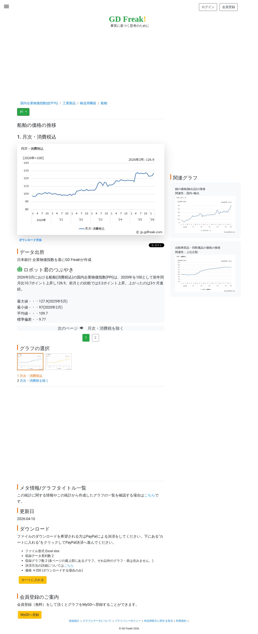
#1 (22, 112)
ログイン (208, 7)
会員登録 (228, 7)
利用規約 (181, 620)
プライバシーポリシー (128, 620)
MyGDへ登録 (30, 615)
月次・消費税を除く (34, 381)
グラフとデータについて (97, 620)
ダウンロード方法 (30, 240)
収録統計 (74, 620)
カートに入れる (32, 580)
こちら (149, 495)
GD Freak (127, 19)
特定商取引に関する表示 (158, 620)
